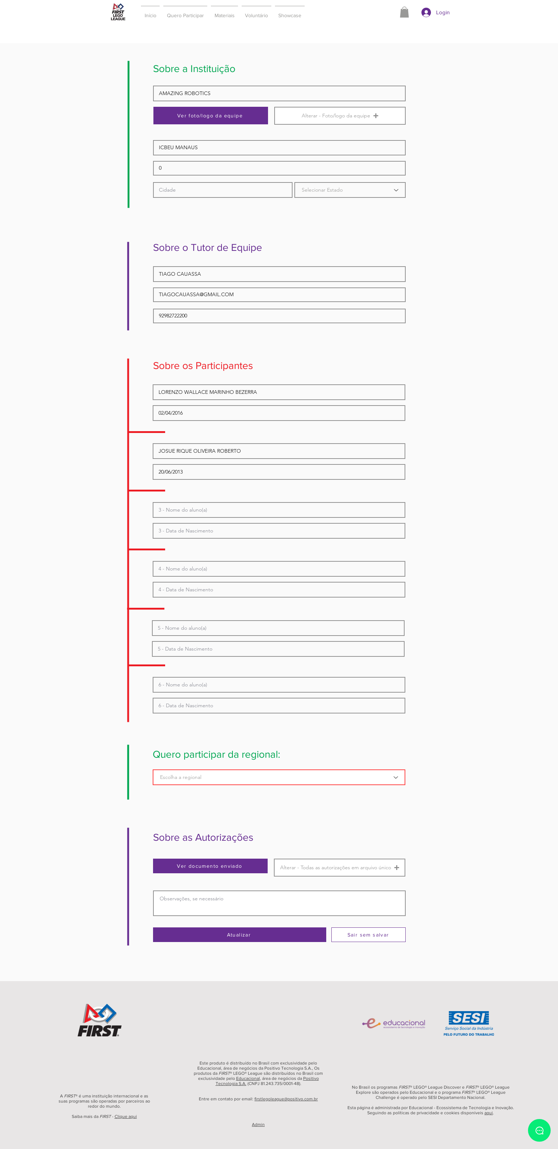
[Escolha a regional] (279, 777)
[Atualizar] (239, 934)
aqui (488, 1112)
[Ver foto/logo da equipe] (210, 115)
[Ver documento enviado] (210, 866)
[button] (185, 12)
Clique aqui (126, 1116)
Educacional (248, 1078)
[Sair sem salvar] (368, 934)
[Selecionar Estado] (350, 190)
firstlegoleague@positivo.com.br (286, 1098)
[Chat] (539, 1130)
